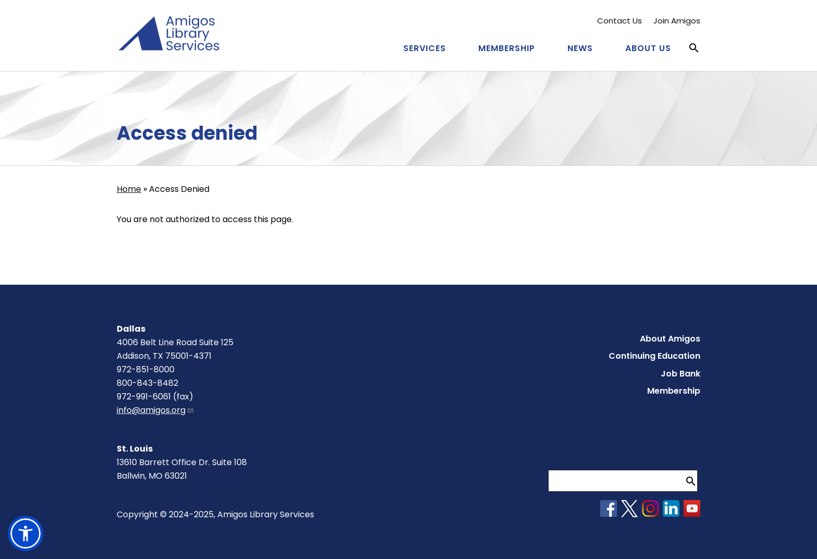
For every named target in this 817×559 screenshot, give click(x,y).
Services (424, 48)
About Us (648, 48)
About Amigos (670, 339)
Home (129, 189)
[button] (25, 533)
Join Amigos (676, 20)
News (580, 48)
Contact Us (619, 20)
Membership (506, 48)
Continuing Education (654, 356)
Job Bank (680, 374)
